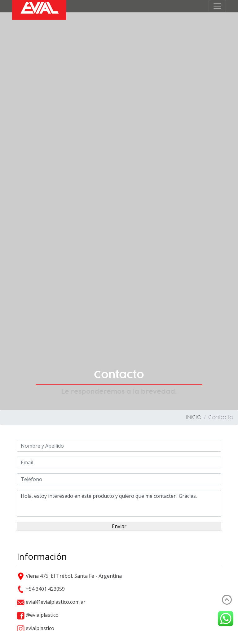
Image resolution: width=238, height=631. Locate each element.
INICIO (193, 417)
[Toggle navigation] (217, 6)
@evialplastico (38, 614)
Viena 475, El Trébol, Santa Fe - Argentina (69, 575)
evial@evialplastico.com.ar (51, 601)
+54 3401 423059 (41, 588)
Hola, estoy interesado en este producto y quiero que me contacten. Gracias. (119, 503)
